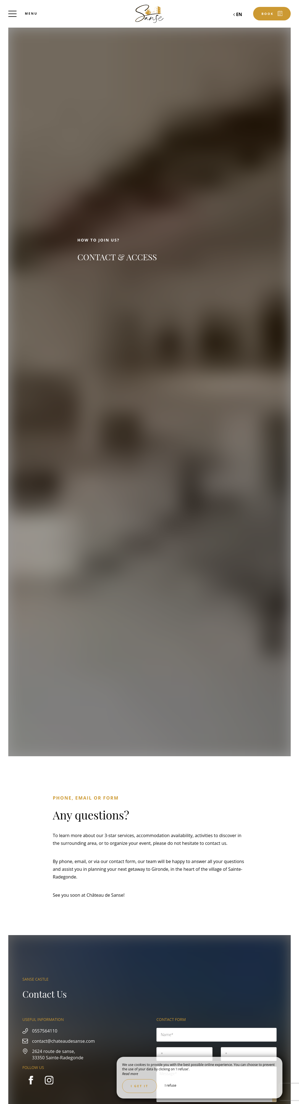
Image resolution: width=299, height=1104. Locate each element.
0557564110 (44, 1031)
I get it (139, 1086)
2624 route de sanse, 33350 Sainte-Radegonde (57, 1054)
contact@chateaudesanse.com (63, 1041)
